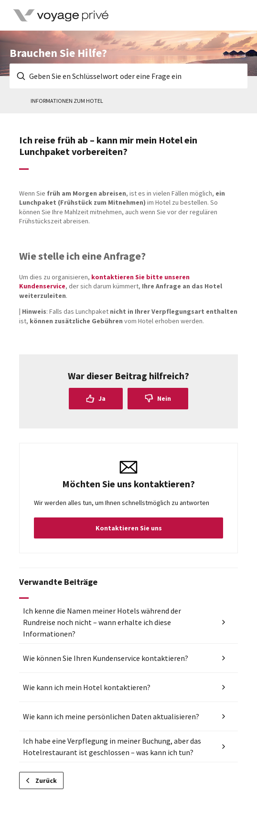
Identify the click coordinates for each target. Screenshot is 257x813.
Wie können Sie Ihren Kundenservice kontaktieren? (105, 658)
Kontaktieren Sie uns (129, 528)
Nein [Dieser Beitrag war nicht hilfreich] (164, 398)
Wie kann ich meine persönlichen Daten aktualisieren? (111, 716)
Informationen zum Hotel (67, 100)
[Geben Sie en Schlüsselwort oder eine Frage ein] (128, 76)
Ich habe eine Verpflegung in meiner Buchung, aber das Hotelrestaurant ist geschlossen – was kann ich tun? (112, 746)
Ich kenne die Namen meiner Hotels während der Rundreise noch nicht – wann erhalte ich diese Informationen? (102, 622)
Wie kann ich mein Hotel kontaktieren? (86, 687)
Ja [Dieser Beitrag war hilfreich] (102, 398)
